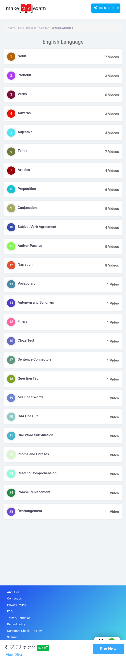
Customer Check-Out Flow (24, 631)
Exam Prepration (27, 27)
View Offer (14, 654)
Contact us (14, 598)
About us (13, 592)
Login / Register (105, 8)
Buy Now (108, 648)
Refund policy (16, 624)
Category (44, 27)
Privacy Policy (16, 605)
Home (11, 27)
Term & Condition (19, 618)
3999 (13, 647)
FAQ (9, 611)
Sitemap (12, 637)
